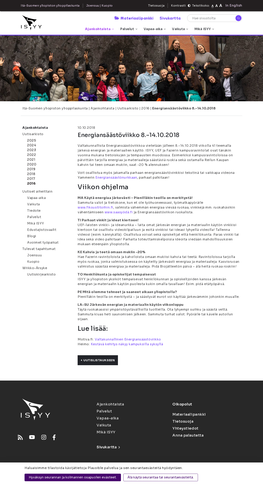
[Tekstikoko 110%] (216, 5)
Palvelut (128, 29)
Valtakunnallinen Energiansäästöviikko (128, 339)
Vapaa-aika (155, 29)
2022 (31, 155)
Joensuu (34, 255)
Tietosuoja (156, 5)
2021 (31, 159)
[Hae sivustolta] (214, 18)
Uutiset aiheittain (37, 191)
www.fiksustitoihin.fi (95, 207)
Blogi (31, 236)
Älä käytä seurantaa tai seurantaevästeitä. (161, 477)
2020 (31, 164)
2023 (31, 150)
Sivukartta (170, 18)
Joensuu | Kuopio (99, 5)
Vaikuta (180, 29)
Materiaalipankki (134, 18)
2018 (31, 174)
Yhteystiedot (185, 428)
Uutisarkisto (127, 108)
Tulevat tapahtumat (38, 249)
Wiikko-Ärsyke (34, 268)
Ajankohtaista (99, 29)
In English (233, 5)
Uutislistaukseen (98, 360)
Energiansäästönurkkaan (116, 177)
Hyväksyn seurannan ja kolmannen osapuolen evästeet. (73, 477)
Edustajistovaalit (41, 230)
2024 (31, 145)
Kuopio (33, 262)
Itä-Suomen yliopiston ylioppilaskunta (55, 108)
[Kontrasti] (189, 5)
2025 (31, 140)
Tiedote (34, 211)
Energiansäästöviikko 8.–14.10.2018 (184, 108)
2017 (31, 179)
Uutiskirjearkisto (41, 274)
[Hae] (238, 18)
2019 (31, 169)
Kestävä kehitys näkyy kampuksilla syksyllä (127, 344)
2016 (145, 108)
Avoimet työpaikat (43, 242)
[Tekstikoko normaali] (213, 5)
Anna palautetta (188, 435)
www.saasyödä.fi (119, 212)
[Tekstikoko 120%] (220, 5)
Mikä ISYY (204, 29)
